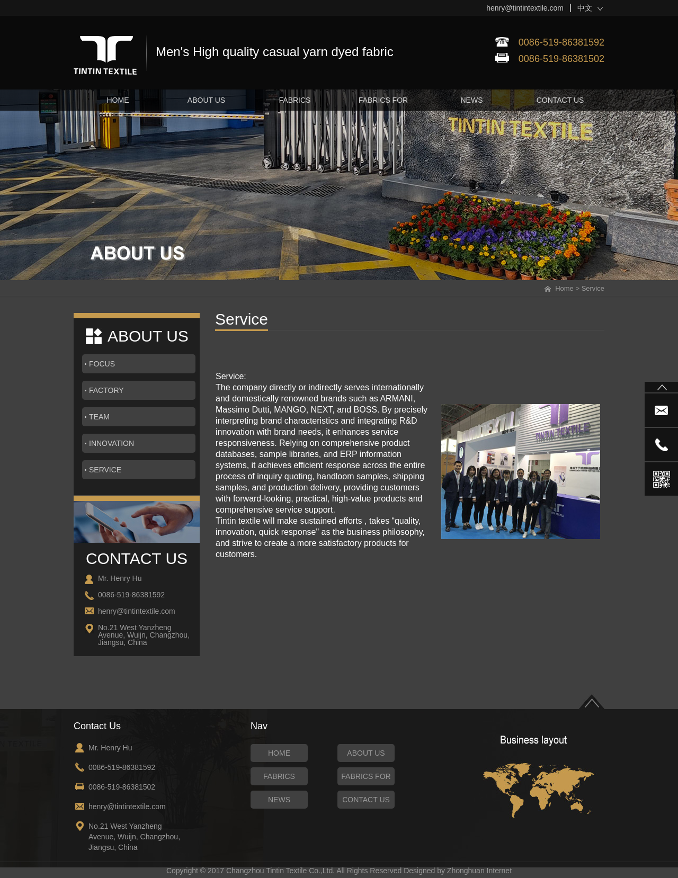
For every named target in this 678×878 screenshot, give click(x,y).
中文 (584, 8)
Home (564, 288)
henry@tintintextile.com (525, 8)
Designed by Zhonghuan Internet (458, 870)
